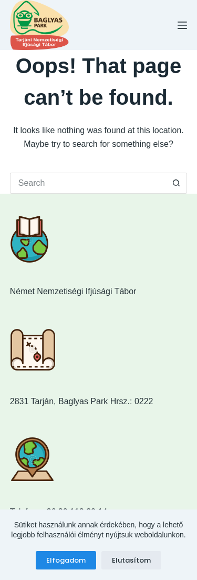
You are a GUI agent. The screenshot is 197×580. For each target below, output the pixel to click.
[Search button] (176, 183)
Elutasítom (131, 560)
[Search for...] (88, 183)
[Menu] (182, 25)
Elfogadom (66, 560)
